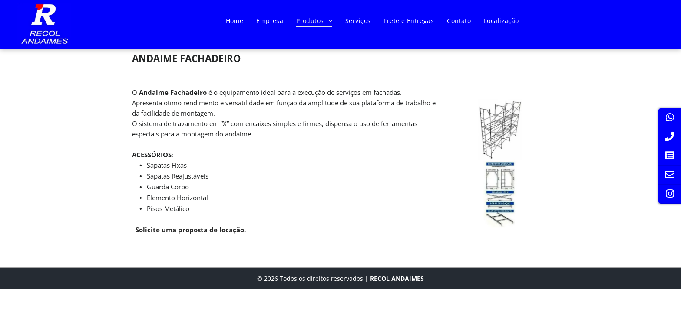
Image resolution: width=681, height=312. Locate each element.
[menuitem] (234, 20)
